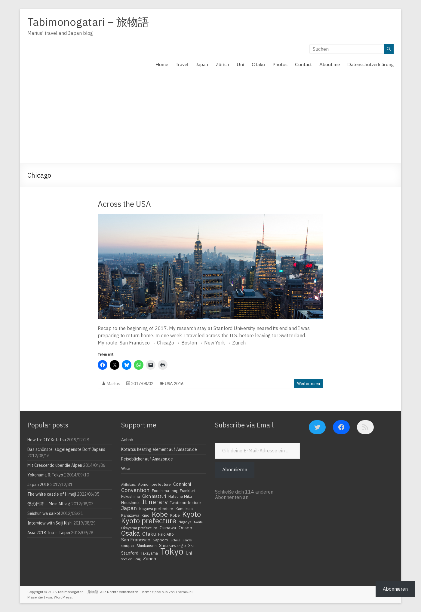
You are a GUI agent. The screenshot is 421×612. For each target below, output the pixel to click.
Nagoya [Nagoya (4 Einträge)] (185, 521)
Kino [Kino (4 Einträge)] (145, 515)
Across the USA (124, 204)
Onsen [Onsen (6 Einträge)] (185, 527)
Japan (202, 64)
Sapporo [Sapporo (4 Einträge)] (160, 539)
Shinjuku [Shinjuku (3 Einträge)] (127, 546)
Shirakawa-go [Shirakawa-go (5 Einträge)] (172, 545)
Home (161, 64)
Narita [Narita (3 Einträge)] (198, 522)
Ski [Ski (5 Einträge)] (191, 545)
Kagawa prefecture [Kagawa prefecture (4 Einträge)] (156, 508)
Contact (303, 64)
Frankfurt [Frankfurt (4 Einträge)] (187, 490)
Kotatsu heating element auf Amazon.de (159, 449)
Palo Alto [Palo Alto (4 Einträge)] (166, 534)
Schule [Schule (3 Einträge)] (175, 540)
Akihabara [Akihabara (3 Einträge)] (128, 484)
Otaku (258, 64)
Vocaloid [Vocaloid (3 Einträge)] (127, 559)
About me (329, 64)
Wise (125, 468)
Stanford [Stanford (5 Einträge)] (129, 553)
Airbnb (127, 439)
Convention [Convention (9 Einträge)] (135, 490)
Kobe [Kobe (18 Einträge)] (160, 514)
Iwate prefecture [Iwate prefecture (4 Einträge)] (185, 502)
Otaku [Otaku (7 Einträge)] (149, 534)
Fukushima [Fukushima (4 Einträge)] (130, 496)
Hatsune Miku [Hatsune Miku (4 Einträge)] (180, 496)
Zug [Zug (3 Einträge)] (137, 559)
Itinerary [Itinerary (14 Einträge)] (155, 501)
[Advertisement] (210, 118)
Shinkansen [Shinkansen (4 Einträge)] (147, 545)
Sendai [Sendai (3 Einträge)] (187, 540)
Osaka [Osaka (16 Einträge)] (130, 533)
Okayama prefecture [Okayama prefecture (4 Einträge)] (139, 527)
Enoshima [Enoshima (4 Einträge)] (160, 490)
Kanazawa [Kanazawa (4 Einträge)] (130, 515)
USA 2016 (174, 383)
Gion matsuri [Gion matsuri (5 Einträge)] (154, 496)
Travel (182, 64)
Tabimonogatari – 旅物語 (88, 22)
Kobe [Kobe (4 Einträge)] (175, 515)
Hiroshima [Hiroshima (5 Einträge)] (130, 502)
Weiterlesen (308, 383)
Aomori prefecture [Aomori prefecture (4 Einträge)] (154, 484)
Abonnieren (234, 470)
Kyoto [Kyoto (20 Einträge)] (191, 514)
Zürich (222, 64)
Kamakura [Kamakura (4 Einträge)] (184, 508)
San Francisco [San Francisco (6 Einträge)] (135, 539)
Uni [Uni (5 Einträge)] (189, 553)
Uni (240, 64)
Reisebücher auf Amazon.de (147, 459)
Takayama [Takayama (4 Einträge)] (149, 553)
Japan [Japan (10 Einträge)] (129, 508)
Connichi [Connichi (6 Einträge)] (182, 484)
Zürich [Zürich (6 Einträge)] (149, 558)
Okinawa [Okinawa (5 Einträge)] (168, 528)
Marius (113, 383)
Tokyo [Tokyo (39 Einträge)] (171, 551)
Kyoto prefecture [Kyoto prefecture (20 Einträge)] (148, 520)
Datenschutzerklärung (370, 64)
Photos (279, 64)
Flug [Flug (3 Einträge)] (174, 491)
